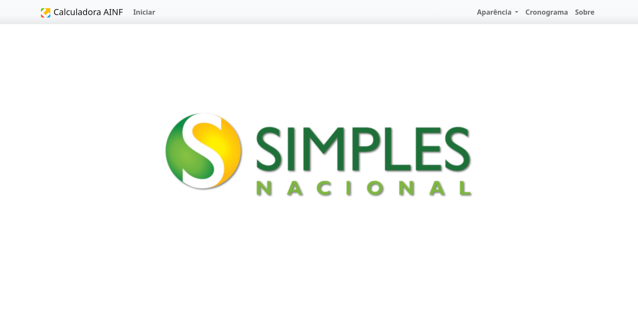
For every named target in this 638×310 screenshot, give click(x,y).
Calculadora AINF (81, 12)
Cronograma (546, 12)
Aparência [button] (495, 12)
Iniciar (144, 12)
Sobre (585, 12)
